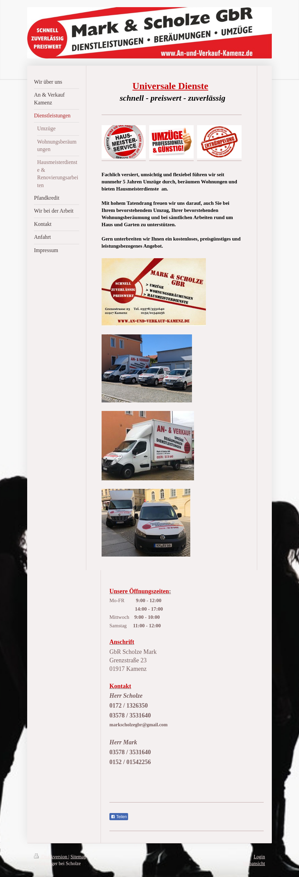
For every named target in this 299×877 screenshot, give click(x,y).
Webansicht (254, 863)
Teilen (119, 816)
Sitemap (78, 856)
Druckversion (51, 856)
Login (259, 856)
